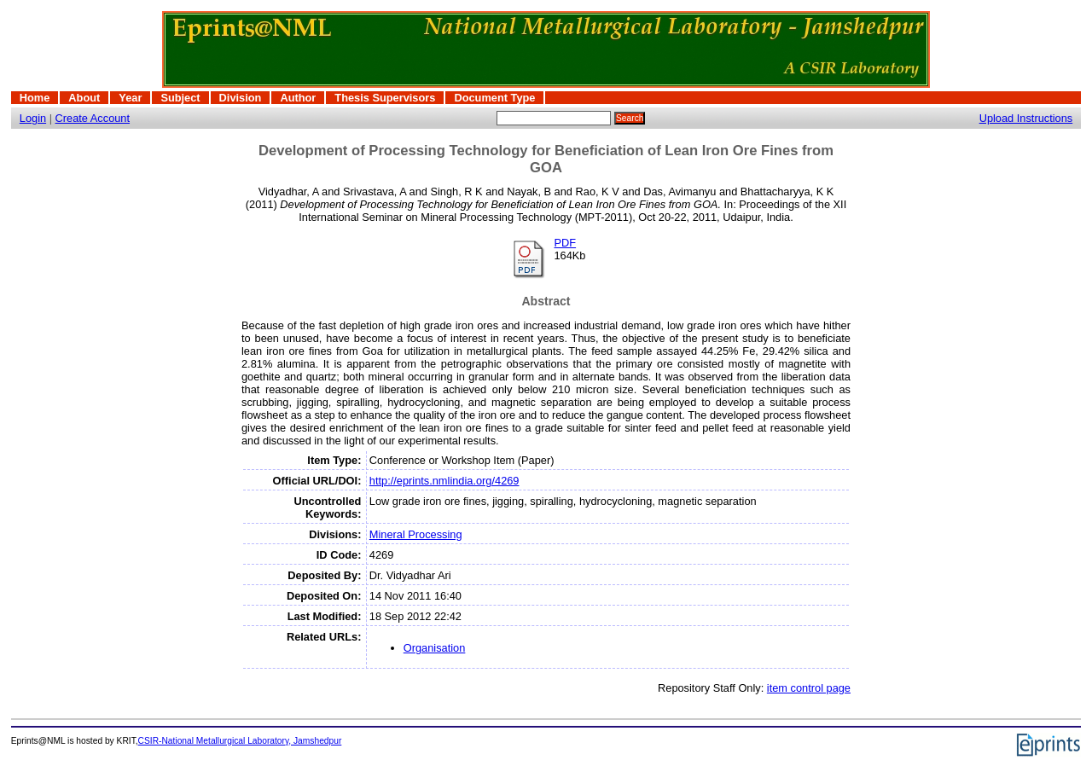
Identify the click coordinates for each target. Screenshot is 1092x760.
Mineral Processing (415, 534)
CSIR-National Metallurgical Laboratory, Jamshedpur (240, 740)
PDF (565, 242)
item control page (809, 688)
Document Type (494, 97)
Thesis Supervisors (384, 97)
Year (130, 97)
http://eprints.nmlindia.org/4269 (444, 480)
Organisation (435, 647)
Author (298, 97)
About (84, 97)
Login (33, 118)
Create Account (93, 118)
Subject (180, 97)
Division (240, 97)
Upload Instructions (1026, 118)
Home (35, 97)
